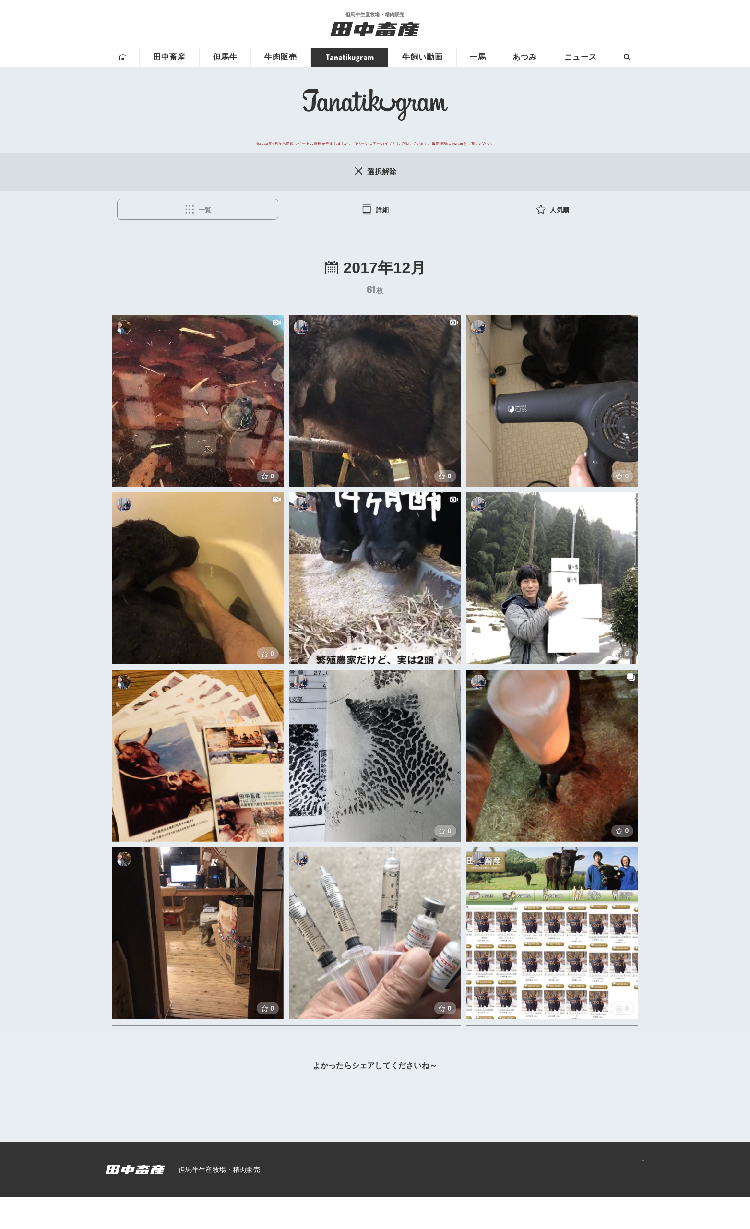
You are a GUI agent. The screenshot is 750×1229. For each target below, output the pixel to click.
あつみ (524, 57)
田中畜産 (169, 57)
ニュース (580, 57)
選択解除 (375, 171)
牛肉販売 (280, 57)
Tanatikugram (349, 57)
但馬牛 (225, 57)
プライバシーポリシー (601, 1201)
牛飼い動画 (422, 57)
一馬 (478, 57)
